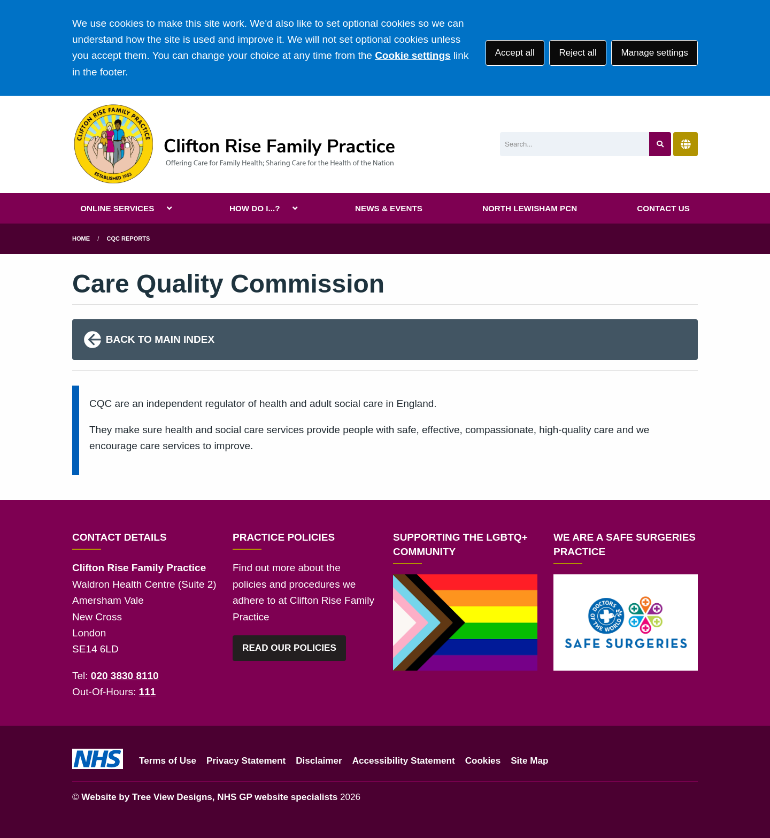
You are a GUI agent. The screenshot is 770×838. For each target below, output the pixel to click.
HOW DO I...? (254, 208)
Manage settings (654, 53)
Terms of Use (167, 761)
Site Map (529, 761)
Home (81, 238)
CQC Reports (128, 238)
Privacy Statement (246, 761)
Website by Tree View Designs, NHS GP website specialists (209, 797)
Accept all (515, 53)
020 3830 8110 (125, 675)
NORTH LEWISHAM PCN (529, 208)
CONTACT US (663, 208)
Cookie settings (412, 55)
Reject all (577, 53)
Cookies (483, 761)
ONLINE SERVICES (117, 208)
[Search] (574, 144)
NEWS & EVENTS (388, 208)
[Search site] (660, 144)
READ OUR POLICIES (289, 648)
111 (147, 691)
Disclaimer (319, 761)
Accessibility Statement (403, 761)
